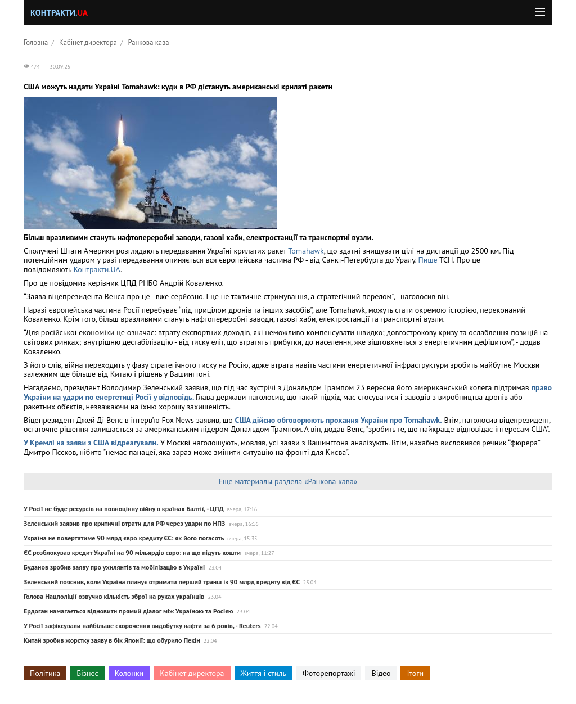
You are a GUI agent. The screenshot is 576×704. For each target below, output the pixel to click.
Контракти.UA (97, 269)
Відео (380, 673)
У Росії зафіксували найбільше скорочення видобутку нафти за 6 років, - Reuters (142, 625)
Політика (45, 673)
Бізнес (87, 673)
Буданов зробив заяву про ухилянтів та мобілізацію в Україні (114, 567)
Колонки (129, 673)
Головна (36, 42)
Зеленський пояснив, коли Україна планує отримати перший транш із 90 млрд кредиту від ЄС (162, 581)
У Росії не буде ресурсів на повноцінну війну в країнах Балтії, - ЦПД (124, 508)
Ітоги (415, 673)
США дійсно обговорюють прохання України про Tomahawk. (338, 420)
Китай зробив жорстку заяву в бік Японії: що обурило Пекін (112, 640)
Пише (427, 260)
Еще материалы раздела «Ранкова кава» (288, 481)
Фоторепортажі (329, 673)
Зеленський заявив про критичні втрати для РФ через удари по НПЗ (124, 523)
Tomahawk (305, 251)
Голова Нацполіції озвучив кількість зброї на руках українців (114, 596)
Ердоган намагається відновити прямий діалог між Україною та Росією (128, 611)
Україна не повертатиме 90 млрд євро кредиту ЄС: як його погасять (124, 538)
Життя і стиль (263, 673)
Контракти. (59, 12)
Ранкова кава (148, 42)
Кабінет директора (88, 42)
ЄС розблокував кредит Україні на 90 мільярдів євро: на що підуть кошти (132, 552)
